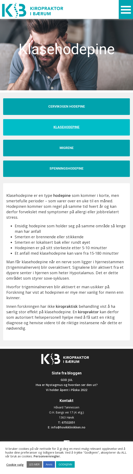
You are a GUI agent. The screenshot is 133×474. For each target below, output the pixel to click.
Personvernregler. (47, 456)
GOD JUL (67, 380)
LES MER (34, 464)
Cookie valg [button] (14, 464)
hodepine (62, 195)
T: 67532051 (66, 422)
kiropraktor (88, 311)
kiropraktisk (67, 306)
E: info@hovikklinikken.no (66, 427)
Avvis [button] (49, 464)
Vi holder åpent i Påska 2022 (66, 390)
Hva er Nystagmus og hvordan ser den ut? (67, 385)
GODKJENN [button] (65, 464)
